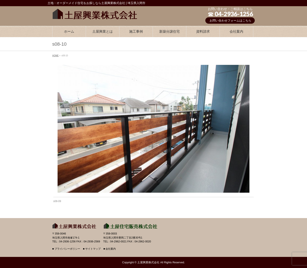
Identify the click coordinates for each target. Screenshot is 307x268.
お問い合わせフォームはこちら (230, 20)
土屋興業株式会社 (148, 262)
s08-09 (57, 201)
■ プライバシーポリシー (66, 249)
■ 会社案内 (109, 249)
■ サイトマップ (92, 249)
